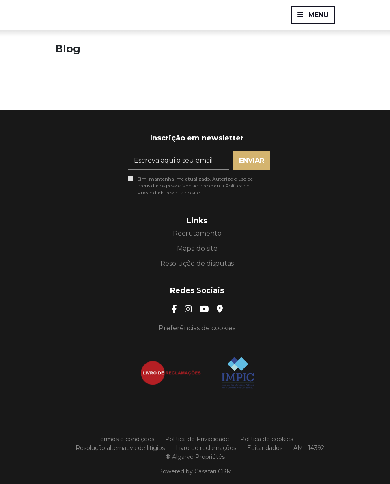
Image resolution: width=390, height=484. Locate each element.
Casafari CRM (213, 471)
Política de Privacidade (197, 439)
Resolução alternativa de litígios (120, 448)
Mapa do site (197, 248)
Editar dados (264, 448)
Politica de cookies (266, 439)
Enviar (251, 160)
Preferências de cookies (197, 328)
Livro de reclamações (206, 448)
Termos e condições (125, 439)
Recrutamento (197, 233)
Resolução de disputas (197, 263)
